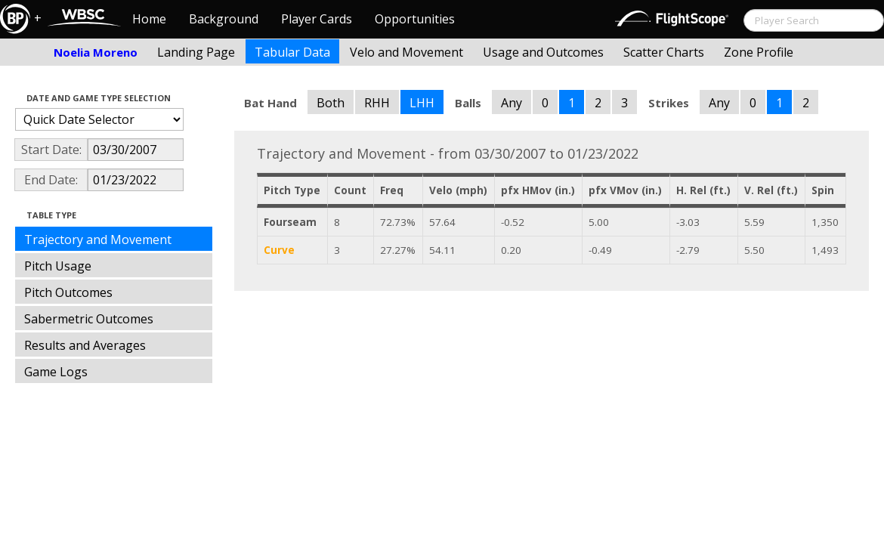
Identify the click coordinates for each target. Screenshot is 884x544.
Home (149, 19)
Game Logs (56, 371)
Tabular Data (292, 52)
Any (511, 102)
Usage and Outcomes (543, 52)
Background (223, 19)
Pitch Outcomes (68, 292)
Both (331, 102)
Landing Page (196, 52)
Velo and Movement (406, 52)
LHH (422, 102)
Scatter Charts (663, 52)
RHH (377, 102)
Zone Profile (758, 52)
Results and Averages (85, 345)
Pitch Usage (57, 266)
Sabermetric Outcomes (88, 319)
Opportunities (415, 19)
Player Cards (316, 19)
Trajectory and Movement (98, 239)
